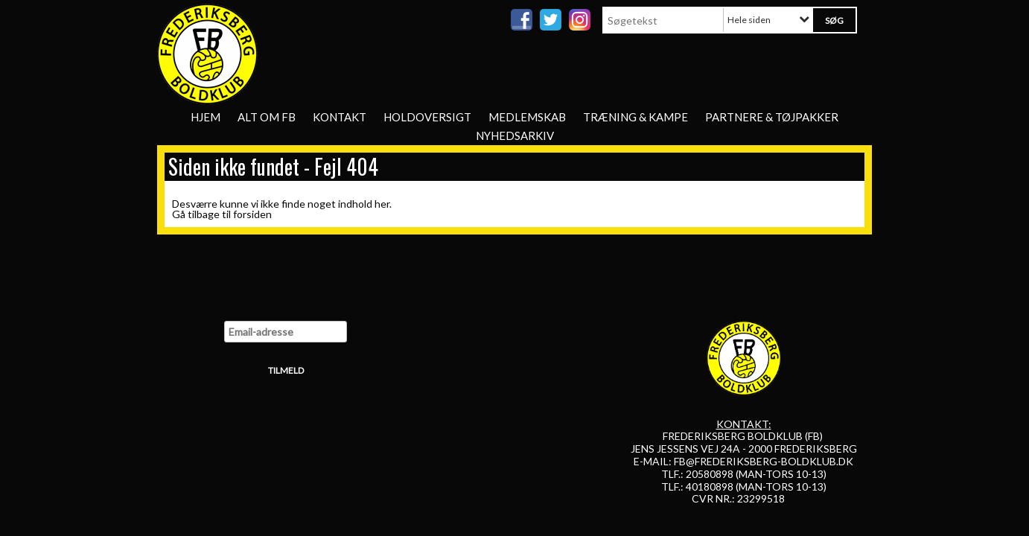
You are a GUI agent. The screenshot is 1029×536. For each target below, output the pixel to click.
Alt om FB (267, 117)
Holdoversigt (427, 117)
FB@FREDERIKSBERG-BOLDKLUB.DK (763, 461)
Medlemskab (527, 117)
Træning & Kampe (635, 117)
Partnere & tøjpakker (771, 117)
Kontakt (339, 117)
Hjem (205, 117)
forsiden (252, 214)
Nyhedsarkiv (515, 135)
